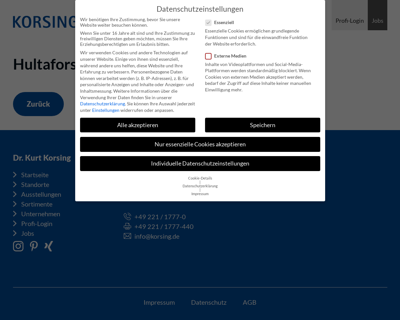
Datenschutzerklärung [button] (200, 182)
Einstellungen (105, 106)
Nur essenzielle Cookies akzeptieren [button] (200, 140)
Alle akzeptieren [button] (137, 120)
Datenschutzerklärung (102, 99)
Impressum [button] (200, 190)
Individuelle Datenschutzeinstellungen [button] (200, 159)
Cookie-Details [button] (200, 174)
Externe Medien (228, 51)
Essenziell (221, 18)
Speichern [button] (262, 120)
